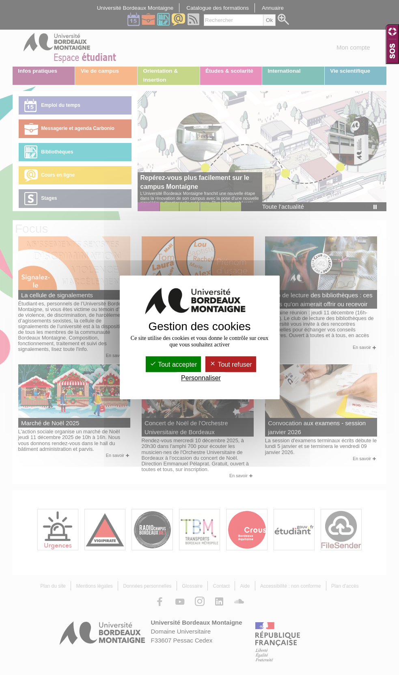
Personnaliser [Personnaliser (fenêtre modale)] (201, 378)
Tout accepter (173, 364)
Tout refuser (230, 364)
